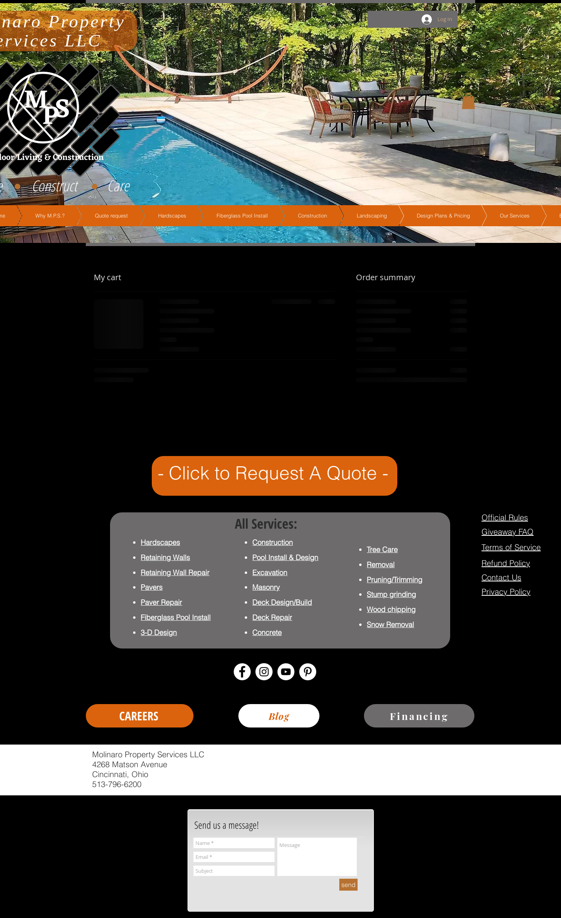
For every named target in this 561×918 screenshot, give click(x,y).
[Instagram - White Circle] (264, 671)
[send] (348, 885)
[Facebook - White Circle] (242, 671)
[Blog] (278, 715)
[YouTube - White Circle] (285, 671)
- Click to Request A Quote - (273, 473)
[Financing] (419, 715)
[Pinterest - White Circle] (307, 671)
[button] (468, 101)
